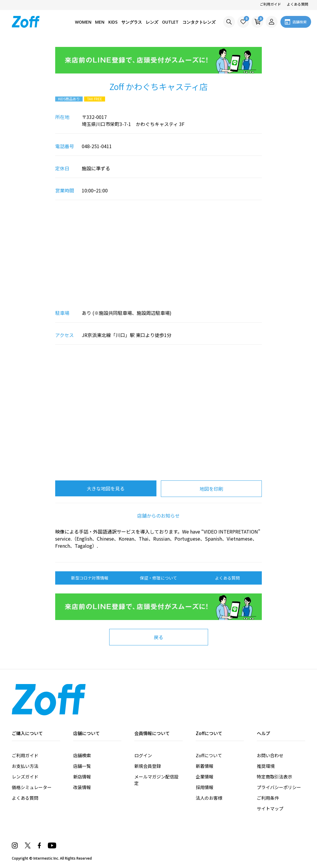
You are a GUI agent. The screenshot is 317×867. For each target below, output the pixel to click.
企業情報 (204, 776)
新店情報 (82, 776)
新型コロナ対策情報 (89, 578)
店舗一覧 (82, 766)
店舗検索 (82, 755)
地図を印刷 (211, 488)
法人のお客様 (209, 798)
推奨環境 (265, 766)
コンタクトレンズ (198, 22)
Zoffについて (209, 755)
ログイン (143, 755)
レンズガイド (25, 776)
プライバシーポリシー (279, 787)
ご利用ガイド (270, 3)
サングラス (128, 22)
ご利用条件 (268, 798)
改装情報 (82, 787)
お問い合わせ (270, 755)
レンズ (150, 22)
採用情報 (204, 787)
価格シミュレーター (32, 787)
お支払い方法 (25, 766)
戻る (158, 637)
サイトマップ (270, 808)
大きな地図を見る (106, 488)
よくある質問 (297, 3)
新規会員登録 (147, 766)
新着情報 (204, 766)
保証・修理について (158, 578)
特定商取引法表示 (274, 776)
